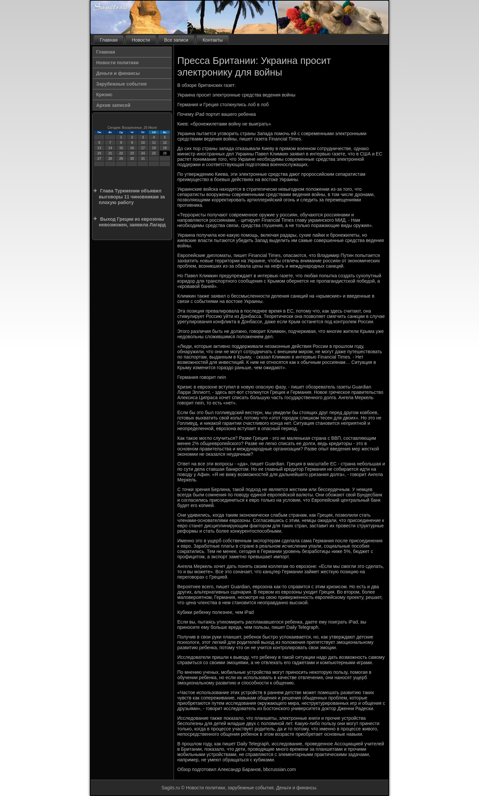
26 (165, 153)
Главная (108, 40)
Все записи (176, 40)
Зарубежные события (121, 84)
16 (132, 148)
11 (154, 142)
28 (110, 158)
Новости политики (117, 62)
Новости (141, 40)
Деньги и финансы (118, 73)
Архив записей (113, 105)
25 (154, 153)
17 (143, 148)
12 (165, 142)
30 (132, 158)
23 (132, 153)
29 (121, 158)
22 (121, 153)
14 (110, 148)
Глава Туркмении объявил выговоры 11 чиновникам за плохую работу (132, 196)
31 (143, 158)
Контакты (213, 40)
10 (143, 142)
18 (154, 148)
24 (143, 153)
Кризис (104, 94)
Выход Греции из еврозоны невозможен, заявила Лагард (132, 222)
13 (99, 148)
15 (121, 148)
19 (165, 148)
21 (110, 153)
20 (99, 153)
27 (99, 158)
